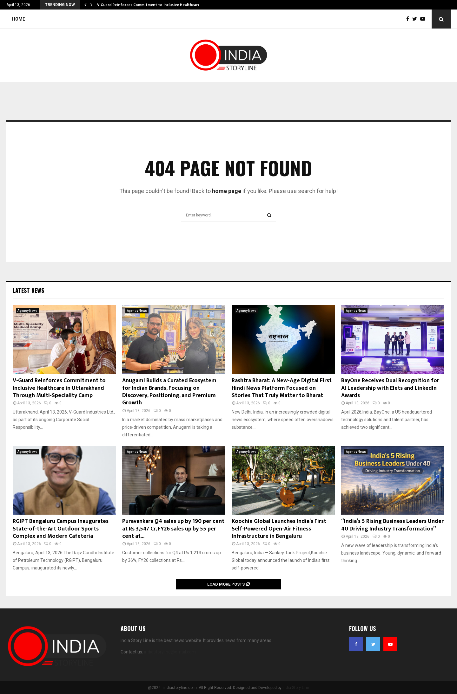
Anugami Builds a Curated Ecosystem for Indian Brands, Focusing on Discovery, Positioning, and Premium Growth (169, 392)
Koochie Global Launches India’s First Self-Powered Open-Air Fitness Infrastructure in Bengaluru (279, 529)
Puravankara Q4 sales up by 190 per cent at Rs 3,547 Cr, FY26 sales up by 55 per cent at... (173, 529)
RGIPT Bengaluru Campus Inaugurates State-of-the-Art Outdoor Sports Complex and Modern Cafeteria (61, 529)
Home (18, 19)
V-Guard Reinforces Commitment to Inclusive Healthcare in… (152, 5)
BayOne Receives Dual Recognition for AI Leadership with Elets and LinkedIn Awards (390, 388)
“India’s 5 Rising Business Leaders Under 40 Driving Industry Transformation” (392, 525)
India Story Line (295, 687)
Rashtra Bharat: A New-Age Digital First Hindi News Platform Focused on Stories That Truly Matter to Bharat (282, 388)
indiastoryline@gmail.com (170, 651)
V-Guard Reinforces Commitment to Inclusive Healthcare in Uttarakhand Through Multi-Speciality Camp (59, 388)
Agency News (27, 310)
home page (226, 191)
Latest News (28, 290)
